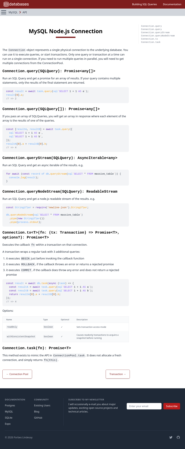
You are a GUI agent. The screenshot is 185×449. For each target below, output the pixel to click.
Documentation (172, 4)
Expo (8, 423)
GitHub (38, 417)
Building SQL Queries (144, 4)
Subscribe (171, 406)
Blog (36, 411)
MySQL (9, 411)
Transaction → (118, 374)
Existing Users (42, 405)
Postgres (10, 405)
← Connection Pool (17, 374)
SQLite (8, 417)
